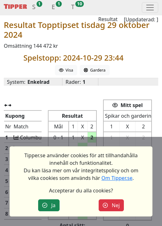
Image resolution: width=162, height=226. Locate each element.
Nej (111, 205)
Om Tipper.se (116, 178)
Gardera (94, 70)
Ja (48, 205)
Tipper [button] (15, 7)
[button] (34, 7)
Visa (66, 70)
